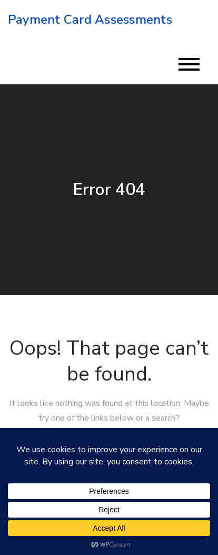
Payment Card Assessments (90, 19)
